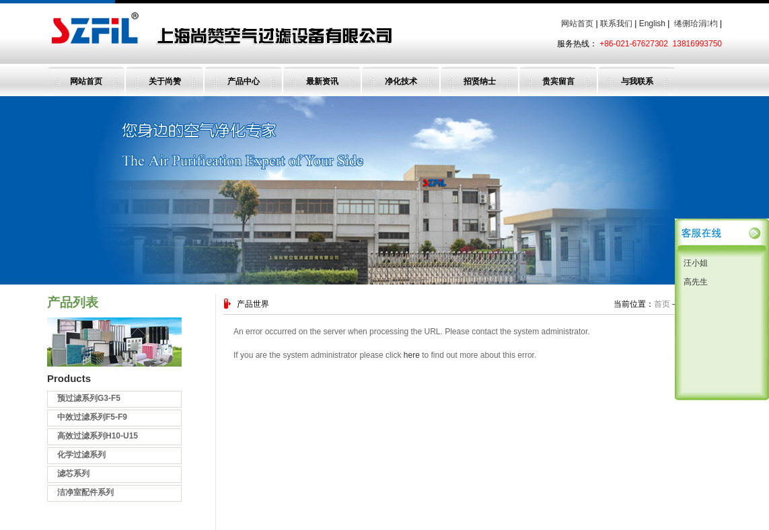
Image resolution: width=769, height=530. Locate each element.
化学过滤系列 (81, 454)
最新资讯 (322, 81)
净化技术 (401, 81)
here (412, 355)
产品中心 (243, 81)
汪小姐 (695, 263)
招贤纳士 (480, 81)
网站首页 (577, 23)
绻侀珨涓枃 (695, 23)
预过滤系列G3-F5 (88, 398)
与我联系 (637, 81)
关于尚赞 (165, 81)
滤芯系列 (73, 473)
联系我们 (616, 23)
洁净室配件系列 (85, 492)
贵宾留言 (558, 81)
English (652, 23)
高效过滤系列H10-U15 (97, 436)
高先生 (695, 282)
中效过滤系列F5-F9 (92, 417)
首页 (662, 304)
